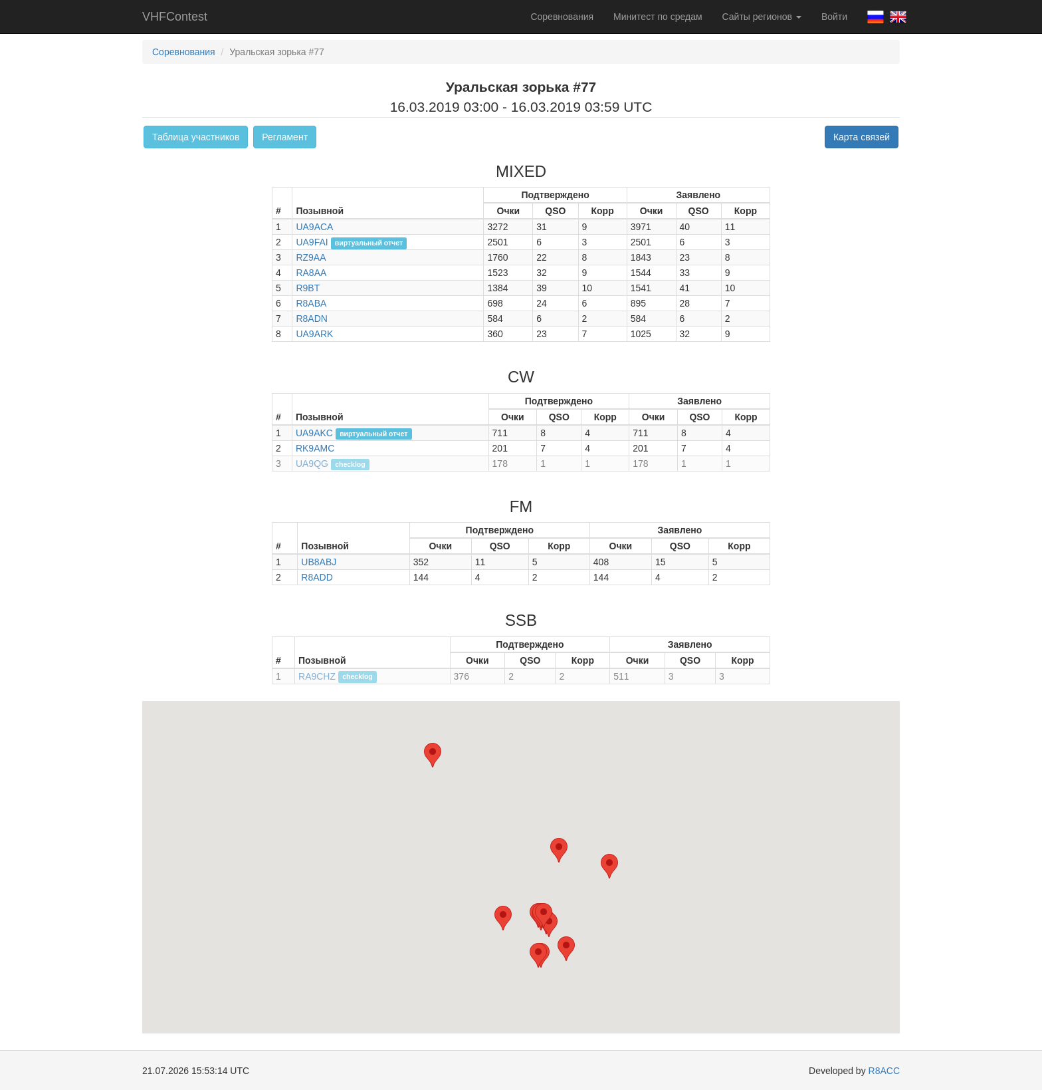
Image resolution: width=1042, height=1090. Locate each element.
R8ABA (311, 303)
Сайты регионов (761, 16)
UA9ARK (314, 334)
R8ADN (311, 318)
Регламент (285, 137)
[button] (503, 918)
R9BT (308, 288)
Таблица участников (195, 137)
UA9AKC (314, 433)
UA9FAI (312, 242)
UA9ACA (314, 226)
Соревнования (561, 16)
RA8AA (311, 272)
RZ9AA (311, 257)
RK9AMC (315, 448)
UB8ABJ (318, 562)
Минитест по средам (657, 16)
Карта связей (861, 137)
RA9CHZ (317, 676)
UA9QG (312, 463)
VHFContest (174, 16)
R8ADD (316, 577)
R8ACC (884, 1070)
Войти (834, 16)
